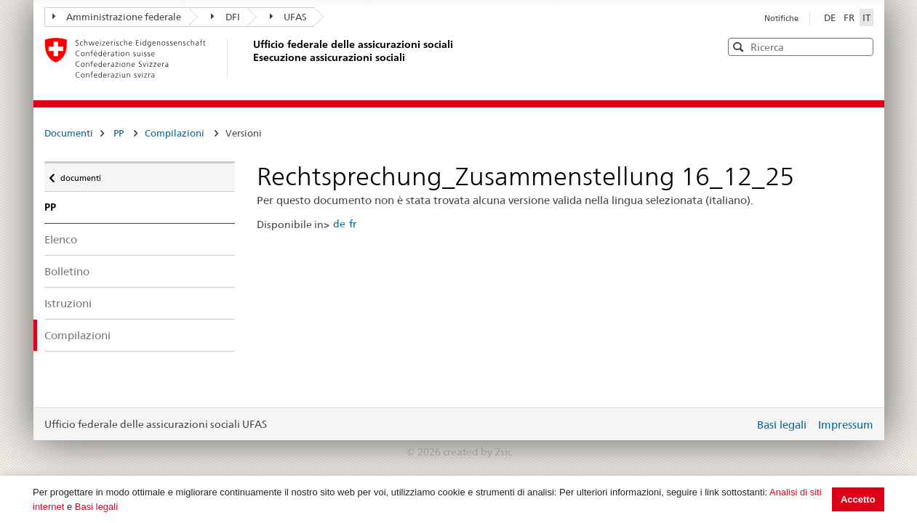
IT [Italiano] (866, 17)
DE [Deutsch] (831, 17)
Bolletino (66, 271)
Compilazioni (174, 133)
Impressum (845, 424)
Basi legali (96, 506)
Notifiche (781, 18)
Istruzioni (68, 303)
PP (118, 133)
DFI (225, 16)
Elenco (60, 239)
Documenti (68, 133)
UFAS (289, 16)
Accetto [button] (858, 499)
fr (352, 224)
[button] (861, 46)
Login (740, 424)
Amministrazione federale (117, 16)
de (339, 224)
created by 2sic (477, 452)
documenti (80, 174)
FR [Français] (850, 17)
